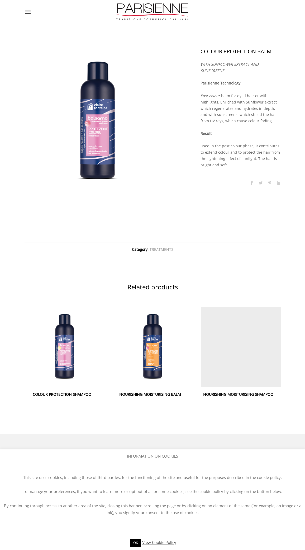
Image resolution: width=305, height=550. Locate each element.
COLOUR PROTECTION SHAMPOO (62, 394)
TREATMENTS (161, 249)
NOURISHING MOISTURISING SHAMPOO (238, 394)
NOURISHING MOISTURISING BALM (150, 394)
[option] (98, 121)
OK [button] (135, 542)
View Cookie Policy (159, 542)
